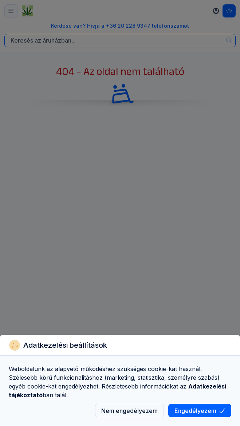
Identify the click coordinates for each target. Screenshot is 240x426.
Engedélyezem (199, 410)
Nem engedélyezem (129, 410)
